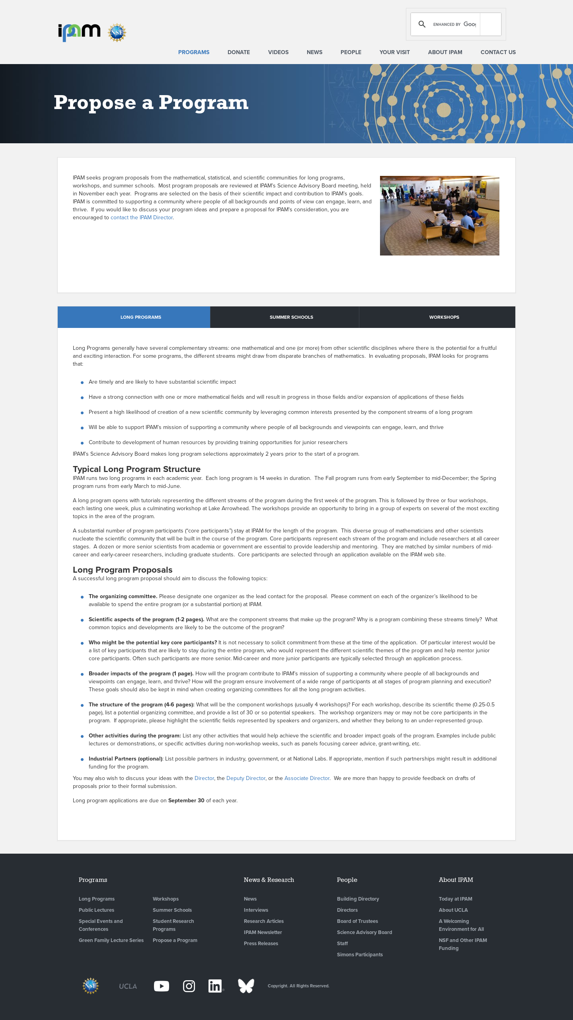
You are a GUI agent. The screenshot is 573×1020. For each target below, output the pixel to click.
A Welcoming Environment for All (461, 925)
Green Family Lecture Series (111, 940)
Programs (193, 52)
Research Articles (264, 921)
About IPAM (445, 52)
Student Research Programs (173, 925)
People (351, 52)
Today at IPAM (455, 899)
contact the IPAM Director (142, 217)
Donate (239, 52)
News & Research (269, 879)
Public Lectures (96, 910)
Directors (347, 910)
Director (204, 778)
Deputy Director (245, 778)
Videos (278, 52)
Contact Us (498, 52)
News (314, 52)
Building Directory (358, 899)
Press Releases (261, 943)
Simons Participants (360, 955)
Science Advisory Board (364, 932)
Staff (342, 943)
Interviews (256, 910)
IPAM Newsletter (263, 932)
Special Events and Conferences (101, 925)
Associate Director (307, 778)
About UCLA (453, 910)
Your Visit (395, 52)
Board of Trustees (357, 921)
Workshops (166, 899)
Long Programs (97, 899)
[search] (454, 24)
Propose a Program (175, 940)
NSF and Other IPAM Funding (463, 944)
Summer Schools (172, 910)
